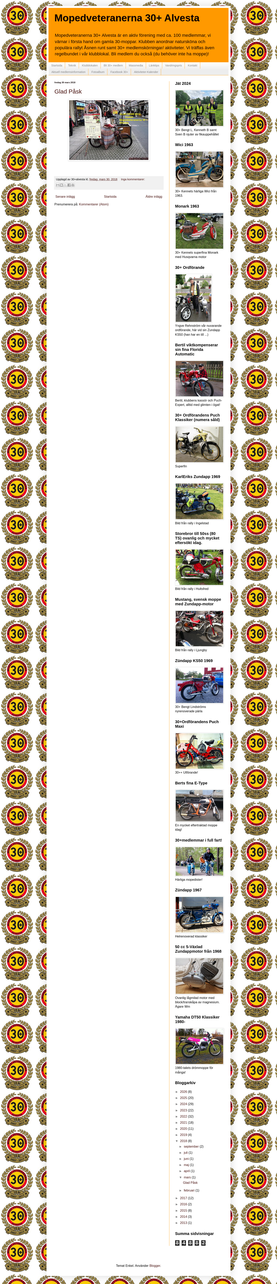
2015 (184, 1210)
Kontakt (192, 65)
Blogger (154, 1265)
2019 (184, 1135)
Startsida (56, 65)
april (187, 1171)
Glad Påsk (68, 91)
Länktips (154, 65)
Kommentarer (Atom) (94, 204)
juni (187, 1158)
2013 (184, 1222)
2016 (184, 1204)
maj (187, 1165)
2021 (184, 1122)
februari (189, 1190)
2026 (184, 1091)
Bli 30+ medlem (113, 65)
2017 (184, 1198)
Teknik (72, 65)
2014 (184, 1216)
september (192, 1146)
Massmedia (136, 65)
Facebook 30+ (119, 72)
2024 (184, 1104)
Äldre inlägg (154, 196)
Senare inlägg (65, 196)
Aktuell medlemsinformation (68, 72)
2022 (184, 1116)
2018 (184, 1141)
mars (188, 1177)
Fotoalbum (97, 72)
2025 (184, 1098)
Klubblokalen (90, 65)
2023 (184, 1110)
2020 (184, 1128)
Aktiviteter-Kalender (146, 72)
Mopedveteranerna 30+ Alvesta (126, 18)
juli (186, 1152)
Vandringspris (173, 65)
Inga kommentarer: (133, 179)
